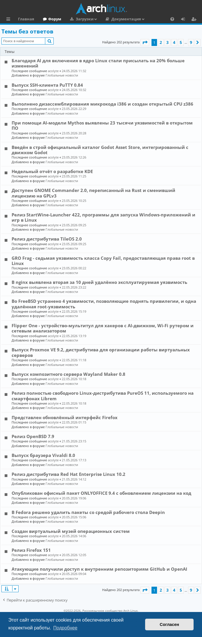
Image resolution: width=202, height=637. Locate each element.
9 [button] (191, 42)
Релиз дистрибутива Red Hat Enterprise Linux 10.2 (68, 474)
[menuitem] (172, 19)
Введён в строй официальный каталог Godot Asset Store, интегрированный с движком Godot (100, 149)
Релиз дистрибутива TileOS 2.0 (47, 239)
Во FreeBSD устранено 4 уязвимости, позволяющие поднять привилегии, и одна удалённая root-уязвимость (104, 303)
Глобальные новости (62, 75)
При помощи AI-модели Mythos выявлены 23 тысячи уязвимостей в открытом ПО (102, 125)
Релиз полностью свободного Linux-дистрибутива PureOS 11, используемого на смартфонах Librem (103, 395)
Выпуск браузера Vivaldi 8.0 (43, 455)
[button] (144, 42)
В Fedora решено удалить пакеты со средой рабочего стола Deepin (88, 512)
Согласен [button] (169, 624)
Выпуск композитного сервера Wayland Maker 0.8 (68, 374)
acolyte (53, 71)
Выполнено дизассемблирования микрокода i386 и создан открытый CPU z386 (102, 104)
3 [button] (167, 42)
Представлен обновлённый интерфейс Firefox (65, 417)
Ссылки (9, 19)
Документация (126, 19)
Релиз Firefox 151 (31, 550)
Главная (26, 19)
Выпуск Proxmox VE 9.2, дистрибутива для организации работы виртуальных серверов (101, 352)
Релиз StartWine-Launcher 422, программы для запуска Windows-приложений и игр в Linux (103, 217)
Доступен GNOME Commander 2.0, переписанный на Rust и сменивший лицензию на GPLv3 (93, 192)
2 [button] (161, 42)
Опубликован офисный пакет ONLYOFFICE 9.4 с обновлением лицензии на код (101, 493)
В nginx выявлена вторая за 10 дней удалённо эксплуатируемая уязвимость (99, 282)
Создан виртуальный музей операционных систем (71, 531)
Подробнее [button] (65, 627)
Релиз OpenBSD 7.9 (33, 436)
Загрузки (84, 19)
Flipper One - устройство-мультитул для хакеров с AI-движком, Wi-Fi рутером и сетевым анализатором (103, 328)
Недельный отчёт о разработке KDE (52, 171)
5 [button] (181, 42)
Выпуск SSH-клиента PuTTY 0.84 (47, 85)
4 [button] (174, 42)
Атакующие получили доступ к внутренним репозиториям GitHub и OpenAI (99, 569)
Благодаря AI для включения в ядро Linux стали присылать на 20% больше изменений (98, 63)
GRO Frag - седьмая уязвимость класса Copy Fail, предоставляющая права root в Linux (103, 260)
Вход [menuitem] (185, 19)
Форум (54, 19)
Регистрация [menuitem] (195, 19)
